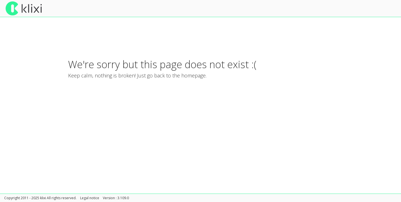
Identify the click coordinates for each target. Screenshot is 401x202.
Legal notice (89, 198)
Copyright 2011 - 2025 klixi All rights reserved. (40, 198)
